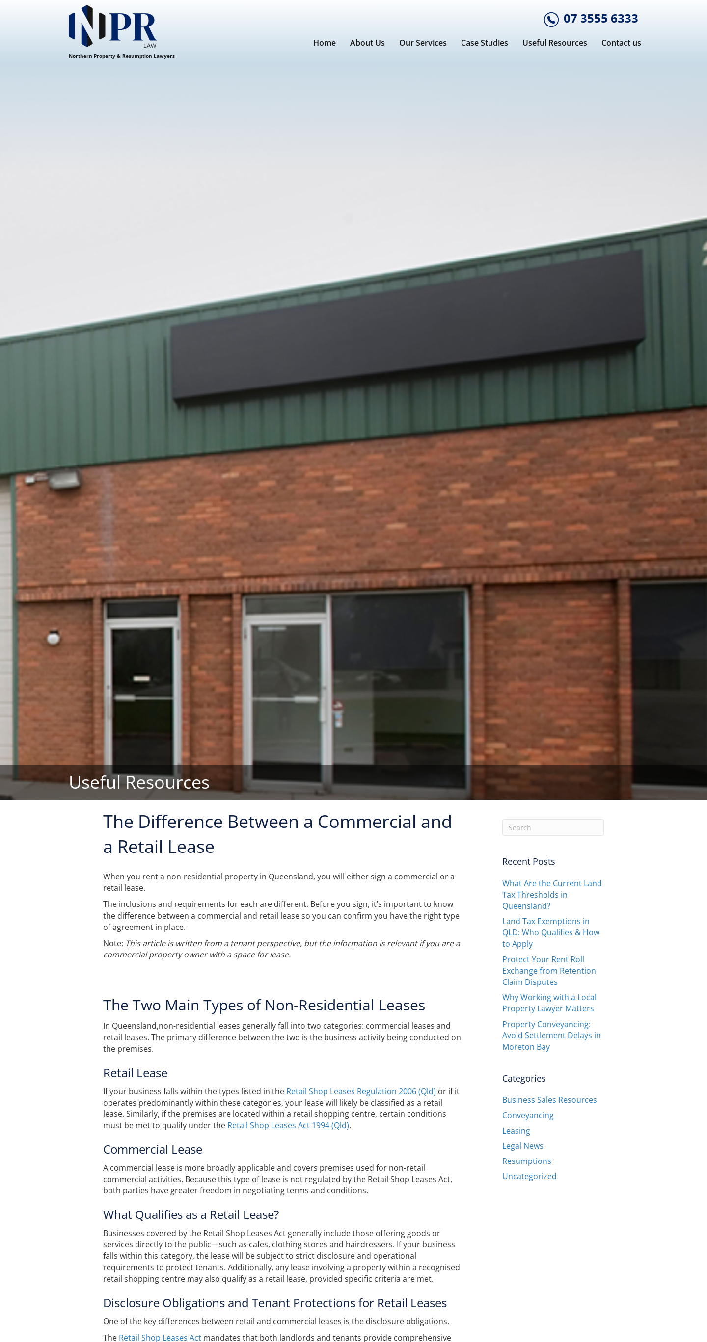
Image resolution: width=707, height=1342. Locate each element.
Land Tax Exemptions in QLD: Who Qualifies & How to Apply (550, 932)
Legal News (523, 1145)
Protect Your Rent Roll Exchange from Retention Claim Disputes (549, 970)
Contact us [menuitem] (621, 42)
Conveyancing (528, 1115)
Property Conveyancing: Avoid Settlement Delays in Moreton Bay (551, 1035)
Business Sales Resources (549, 1099)
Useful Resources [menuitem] (554, 42)
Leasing (516, 1130)
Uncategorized (529, 1176)
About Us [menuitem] (367, 42)
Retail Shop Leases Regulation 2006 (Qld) (361, 1091)
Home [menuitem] (324, 42)
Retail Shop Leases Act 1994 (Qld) (288, 1125)
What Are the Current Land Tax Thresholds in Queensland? (552, 894)
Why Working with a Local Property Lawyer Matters (549, 1003)
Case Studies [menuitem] (484, 42)
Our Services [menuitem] (423, 42)
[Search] (553, 827)
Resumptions (526, 1161)
